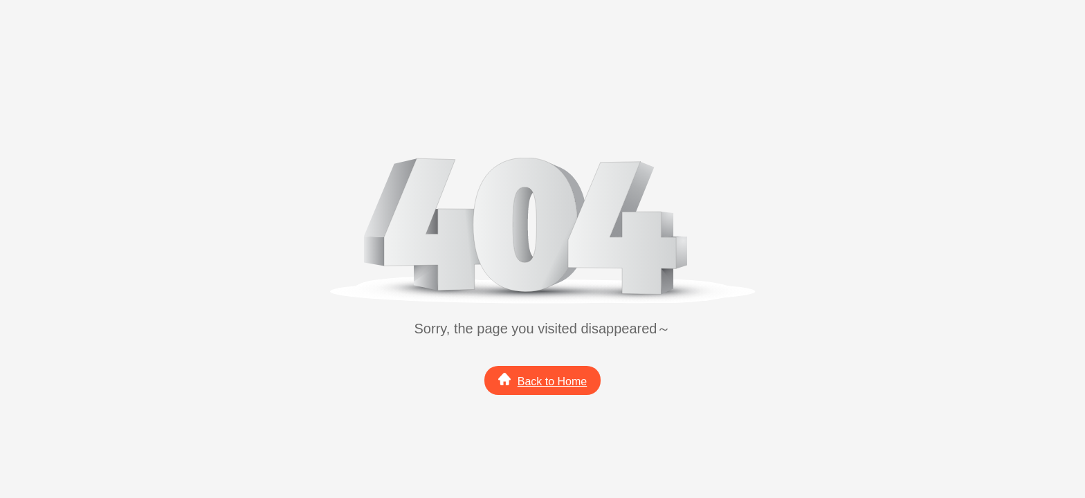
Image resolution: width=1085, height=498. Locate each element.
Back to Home (542, 380)
